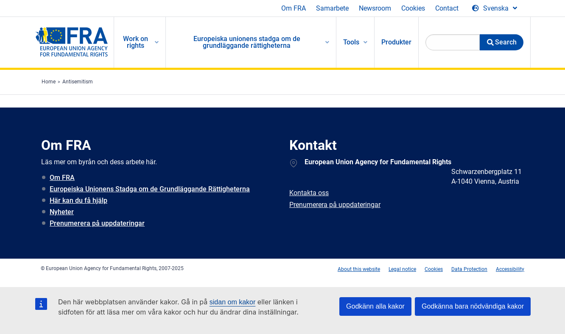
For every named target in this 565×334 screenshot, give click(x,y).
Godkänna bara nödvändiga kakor (473, 306)
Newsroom (375, 8)
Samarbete (332, 8)
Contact (447, 8)
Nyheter (62, 212)
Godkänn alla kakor (375, 306)
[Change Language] (494, 8)
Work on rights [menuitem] (135, 42)
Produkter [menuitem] (396, 42)
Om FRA (293, 8)
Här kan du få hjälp (78, 200)
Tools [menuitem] (351, 42)
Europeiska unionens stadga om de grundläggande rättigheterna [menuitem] (246, 42)
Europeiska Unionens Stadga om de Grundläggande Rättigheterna (150, 189)
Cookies (413, 8)
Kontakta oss (309, 193)
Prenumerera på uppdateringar (97, 223)
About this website (359, 269)
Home (49, 82)
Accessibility (510, 269)
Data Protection (469, 269)
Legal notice (402, 269)
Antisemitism (77, 82)
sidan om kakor (233, 302)
